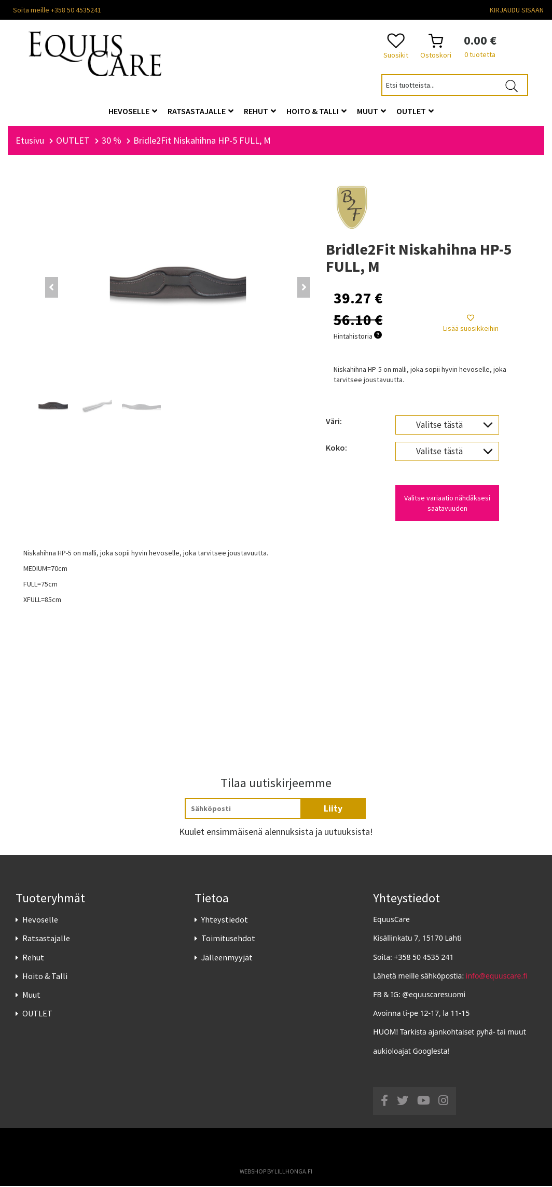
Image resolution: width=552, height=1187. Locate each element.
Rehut (33, 958)
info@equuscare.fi (497, 977)
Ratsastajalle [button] (200, 111)
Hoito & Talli (44, 977)
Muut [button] (371, 111)
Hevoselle (40, 920)
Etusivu (30, 141)
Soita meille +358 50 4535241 (57, 10)
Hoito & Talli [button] (316, 111)
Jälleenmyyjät (227, 958)
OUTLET (37, 1014)
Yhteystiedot (224, 920)
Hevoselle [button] (132, 111)
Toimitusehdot (228, 939)
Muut (31, 995)
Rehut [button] (260, 111)
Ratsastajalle (46, 939)
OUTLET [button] (415, 111)
